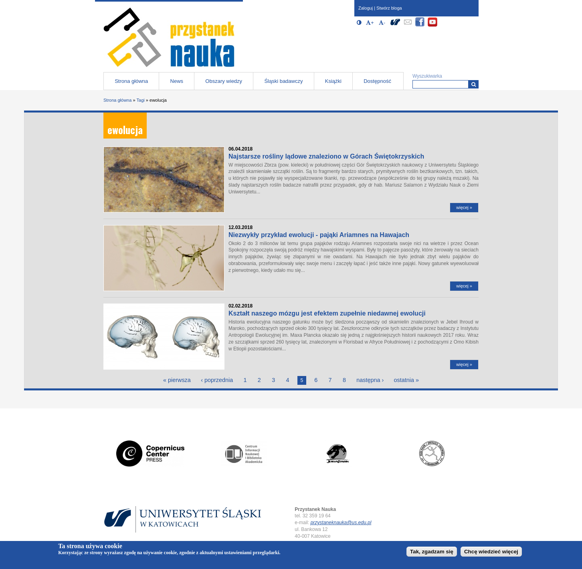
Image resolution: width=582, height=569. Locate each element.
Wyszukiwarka (427, 76)
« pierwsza (177, 380)
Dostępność (377, 81)
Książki (333, 81)
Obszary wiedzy (223, 81)
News (177, 81)
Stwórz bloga (389, 8)
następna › (370, 380)
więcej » (464, 207)
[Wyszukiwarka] (474, 84)
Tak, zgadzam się (431, 552)
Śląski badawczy (283, 81)
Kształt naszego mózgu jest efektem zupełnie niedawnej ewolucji (327, 313)
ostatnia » (406, 380)
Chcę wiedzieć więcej (491, 552)
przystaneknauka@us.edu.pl (341, 522)
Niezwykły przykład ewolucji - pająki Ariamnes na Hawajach (318, 234)
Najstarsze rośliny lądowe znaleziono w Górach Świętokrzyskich (326, 156)
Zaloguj (365, 8)
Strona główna (131, 81)
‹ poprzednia (217, 380)
